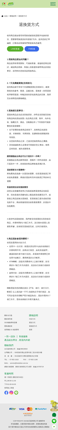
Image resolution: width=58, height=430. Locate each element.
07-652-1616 (14, 359)
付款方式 (32, 319)
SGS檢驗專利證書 (10, 322)
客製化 (54, 415)
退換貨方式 (33, 326)
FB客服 (31, 49)
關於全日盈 (8, 315)
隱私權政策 (8, 326)
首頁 (6, 16)
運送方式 (32, 322)
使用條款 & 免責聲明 (11, 330)
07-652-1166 (33, 359)
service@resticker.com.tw (19, 363)
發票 (30, 330)
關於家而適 (8, 319)
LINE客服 (15, 49)
